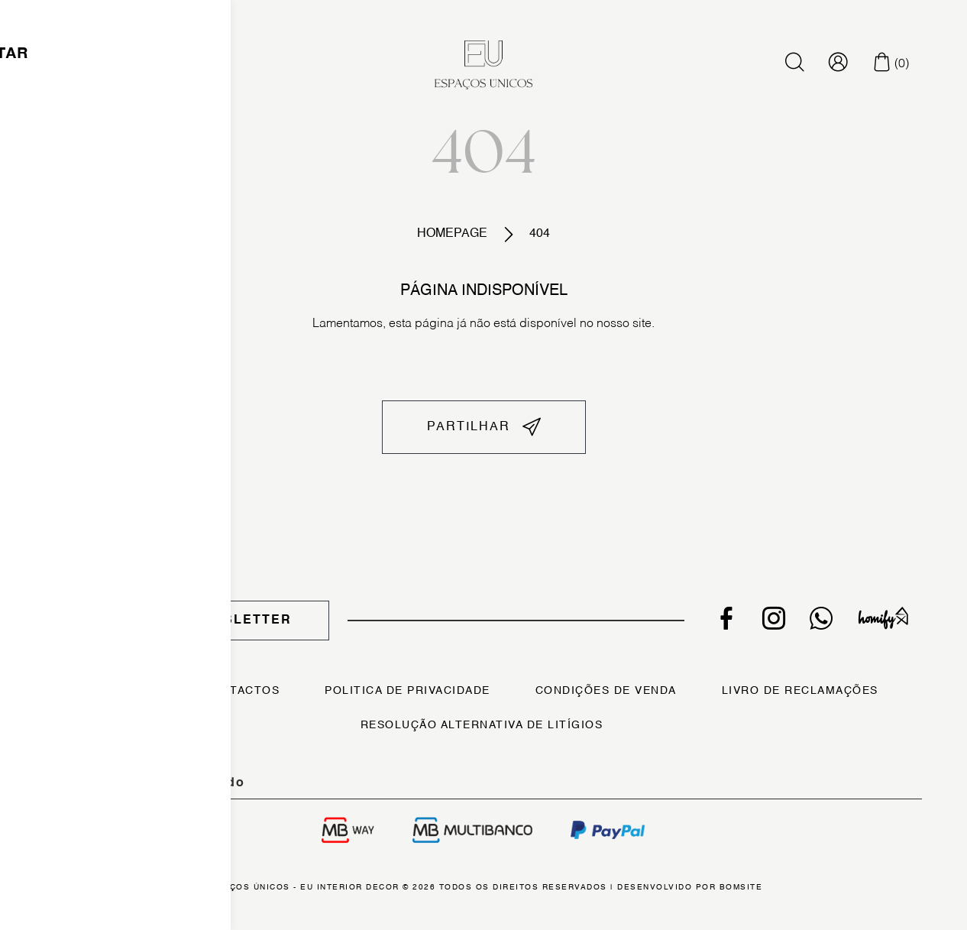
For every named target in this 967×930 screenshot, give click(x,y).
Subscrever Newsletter (187, 620)
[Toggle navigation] (81, 64)
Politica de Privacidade (407, 690)
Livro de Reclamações (800, 690)
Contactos (241, 690)
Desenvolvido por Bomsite (689, 887)
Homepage (452, 234)
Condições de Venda (606, 690)
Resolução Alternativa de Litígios (482, 725)
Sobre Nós (121, 690)
